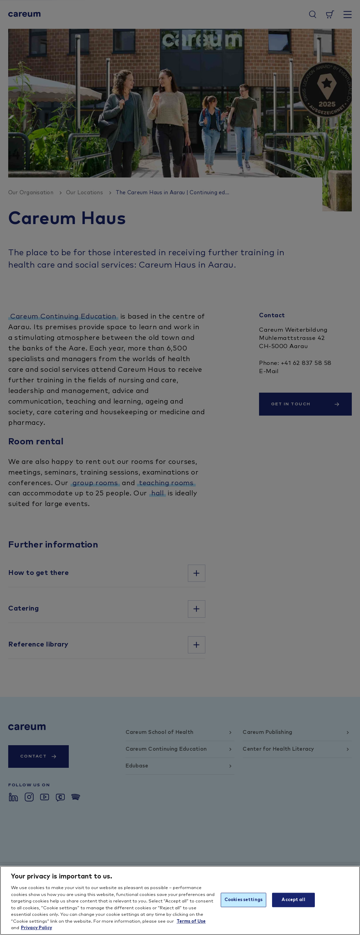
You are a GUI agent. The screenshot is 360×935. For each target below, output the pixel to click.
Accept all (293, 900)
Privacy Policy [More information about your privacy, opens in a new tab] (36, 928)
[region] (180, 900)
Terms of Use (191, 921)
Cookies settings (243, 900)
